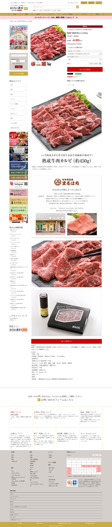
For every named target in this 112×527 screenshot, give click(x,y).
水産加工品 (14, 485)
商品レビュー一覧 (53, 485)
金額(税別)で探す (15, 59)
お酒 (50, 472)
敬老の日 (12, 512)
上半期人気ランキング (15, 519)
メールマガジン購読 (54, 483)
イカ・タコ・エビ (16, 475)
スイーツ (51, 14)
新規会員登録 (91, 2)
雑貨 (97, 14)
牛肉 (13, 455)
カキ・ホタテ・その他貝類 (18, 481)
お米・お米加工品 (34, 477)
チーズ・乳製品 (67, 14)
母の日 (41, 10)
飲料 (49, 464)
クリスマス (13, 517)
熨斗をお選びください (73, 56)
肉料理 (31, 463)
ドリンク (84, 14)
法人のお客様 (39, 2)
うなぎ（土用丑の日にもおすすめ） (19, 506)
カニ (13, 471)
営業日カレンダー (71, 452)
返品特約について (72, 77)
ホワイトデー (13, 499)
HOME (11, 21)
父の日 (11, 504)
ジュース (51, 469)
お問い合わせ (31, 2)
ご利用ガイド (24, 2)
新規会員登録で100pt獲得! (75, 43)
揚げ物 (31, 465)
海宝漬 (13, 483)
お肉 (14, 14)
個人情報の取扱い (90, 523)
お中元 (11, 509)
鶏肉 (13, 459)
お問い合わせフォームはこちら (57, 400)
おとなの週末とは (15, 2)
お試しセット (13, 113)
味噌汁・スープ (34, 471)
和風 (31, 457)
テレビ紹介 (54, 10)
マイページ (51, 476)
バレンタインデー (14, 496)
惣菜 (38, 14)
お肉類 (12, 452)
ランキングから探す (18, 73)
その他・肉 (14, 461)
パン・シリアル (34, 482)
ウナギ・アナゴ (15, 473)
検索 (77, 6)
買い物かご (84, 2)
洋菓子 (50, 455)
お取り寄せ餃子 (47, 10)
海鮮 (26, 14)
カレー (31, 467)
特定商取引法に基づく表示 (64, 523)
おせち (11, 493)
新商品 (59, 10)
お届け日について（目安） (75, 51)
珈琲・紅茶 (51, 467)
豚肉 (13, 457)
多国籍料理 (33, 461)
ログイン (98, 2)
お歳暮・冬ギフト (14, 514)
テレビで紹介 (13, 123)
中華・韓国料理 (34, 459)
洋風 (31, 455)
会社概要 (19, 523)
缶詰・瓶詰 (33, 473)
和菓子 (50, 457)
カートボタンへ (66, 341)
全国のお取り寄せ (14, 127)
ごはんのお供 (33, 475)
